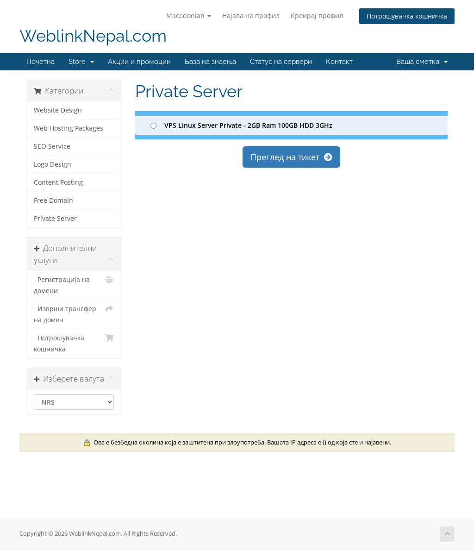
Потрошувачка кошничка (407, 16)
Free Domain (53, 200)
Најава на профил (251, 15)
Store (81, 61)
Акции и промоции (139, 61)
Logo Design (52, 164)
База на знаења (210, 61)
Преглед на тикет (291, 157)
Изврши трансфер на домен (74, 313)
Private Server (55, 218)
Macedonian (188, 15)
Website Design (58, 110)
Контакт (339, 61)
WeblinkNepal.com (93, 36)
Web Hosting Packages (68, 128)
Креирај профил (317, 15)
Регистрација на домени (74, 284)
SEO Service (52, 146)
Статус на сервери (281, 61)
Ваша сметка (422, 61)
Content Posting (58, 182)
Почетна (40, 61)
